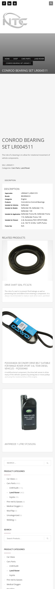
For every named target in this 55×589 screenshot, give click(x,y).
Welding (10, 502)
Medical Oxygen (14, 488)
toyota (12, 479)
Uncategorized (13, 498)
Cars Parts (16, 150)
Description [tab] (10, 163)
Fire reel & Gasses (14, 484)
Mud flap (10, 493)
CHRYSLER (13, 470)
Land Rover (25, 150)
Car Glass (11, 461)
